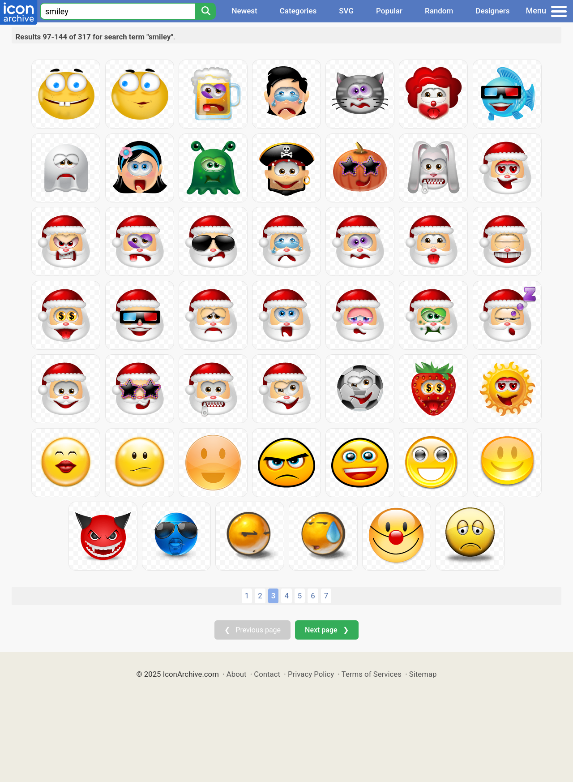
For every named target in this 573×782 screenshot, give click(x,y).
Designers (492, 10)
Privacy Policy (311, 674)
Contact (267, 674)
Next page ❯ (326, 630)
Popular (389, 10)
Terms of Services (372, 674)
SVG (346, 10)
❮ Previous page (252, 630)
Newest (244, 10)
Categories (298, 10)
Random (439, 10)
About (237, 674)
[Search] (205, 11)
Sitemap (423, 674)
